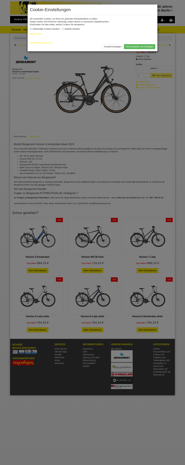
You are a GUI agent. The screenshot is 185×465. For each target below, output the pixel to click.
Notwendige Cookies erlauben (46, 29)
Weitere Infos (36, 34)
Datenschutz (35, 43)
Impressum (47, 43)
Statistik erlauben (72, 29)
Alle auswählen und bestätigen (139, 46)
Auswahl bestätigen (113, 46)
